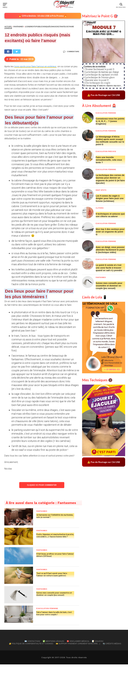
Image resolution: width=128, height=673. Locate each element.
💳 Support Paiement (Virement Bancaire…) (78, 652)
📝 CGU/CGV (97, 650)
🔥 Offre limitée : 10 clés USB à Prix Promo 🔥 (43, 15)
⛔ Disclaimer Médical (78, 650)
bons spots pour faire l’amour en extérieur (35, 66)
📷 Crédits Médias (112, 652)
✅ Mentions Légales (53, 650)
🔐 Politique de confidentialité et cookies (31, 652)
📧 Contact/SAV (32, 650)
